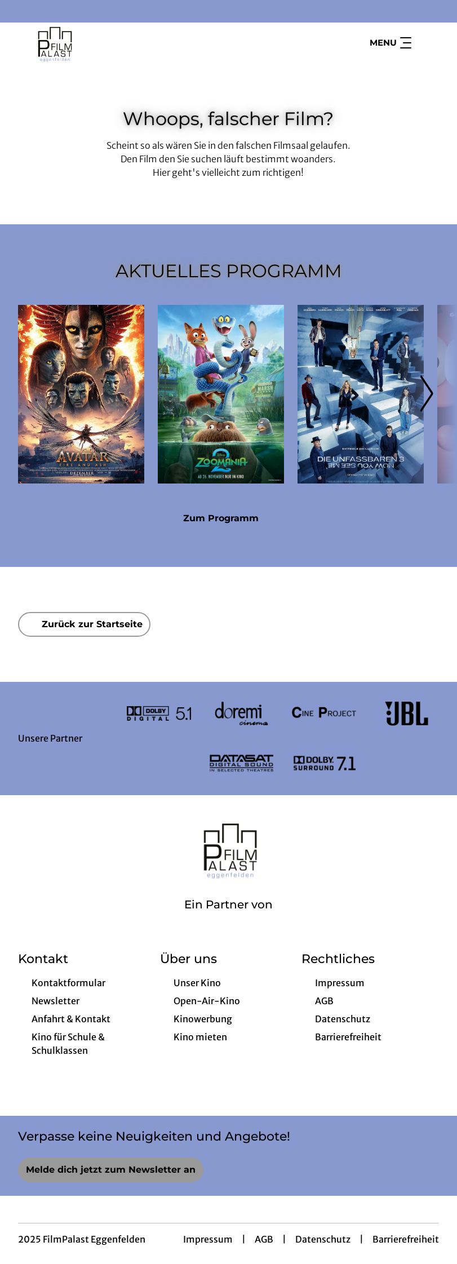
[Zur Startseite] (97, 43)
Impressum (208, 1239)
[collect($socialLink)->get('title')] (20, 11)
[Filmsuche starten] (427, 43)
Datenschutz (322, 1239)
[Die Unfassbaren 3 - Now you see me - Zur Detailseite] (361, 394)
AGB (264, 1239)
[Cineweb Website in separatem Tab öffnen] (228, 919)
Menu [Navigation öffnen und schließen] (390, 42)
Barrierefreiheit (405, 1239)
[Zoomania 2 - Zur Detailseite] (221, 394)
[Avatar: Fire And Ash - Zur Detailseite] (81, 394)
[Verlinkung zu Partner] (159, 713)
